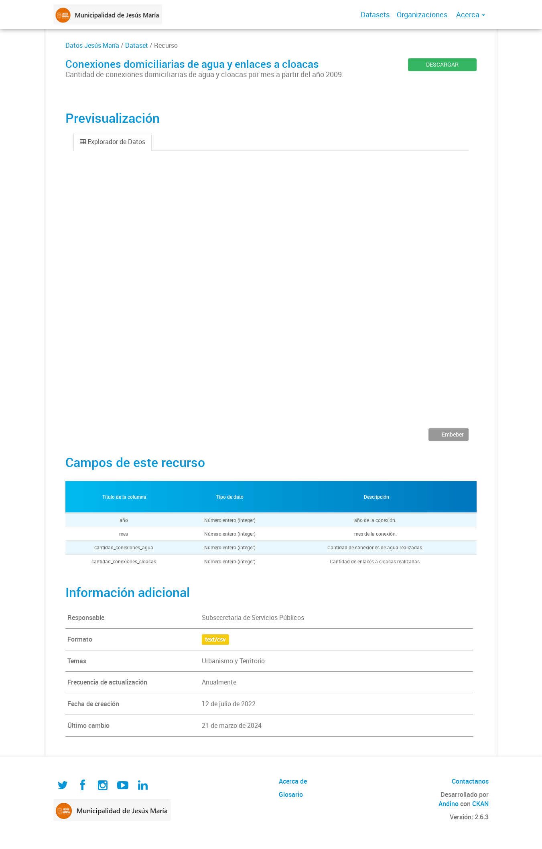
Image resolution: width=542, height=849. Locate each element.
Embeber (452, 434)
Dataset (136, 45)
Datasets (375, 14)
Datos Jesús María (92, 45)
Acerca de (293, 781)
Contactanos (470, 781)
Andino (448, 803)
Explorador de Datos (112, 141)
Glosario (291, 794)
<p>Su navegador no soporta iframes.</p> (271, 295)
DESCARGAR (442, 64)
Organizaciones (422, 14)
